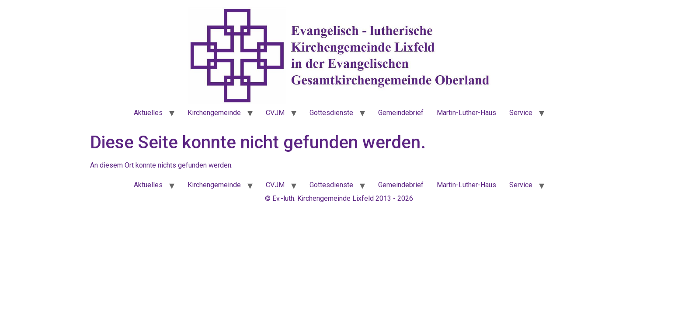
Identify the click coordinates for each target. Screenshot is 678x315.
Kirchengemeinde (214, 112)
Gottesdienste (331, 112)
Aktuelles (148, 112)
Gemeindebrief (401, 112)
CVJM (275, 112)
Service (520, 112)
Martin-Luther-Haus (466, 112)
